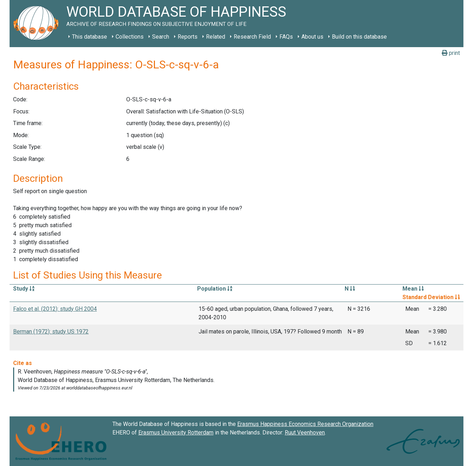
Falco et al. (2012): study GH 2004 (55, 308)
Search (160, 36)
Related (215, 36)
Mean (413, 288)
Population (214, 288)
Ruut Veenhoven (305, 432)
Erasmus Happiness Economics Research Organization (305, 424)
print (451, 53)
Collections (130, 36)
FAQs (286, 36)
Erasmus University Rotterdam (175, 432)
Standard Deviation (431, 297)
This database (89, 36)
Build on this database (359, 36)
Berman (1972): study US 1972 (51, 331)
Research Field (252, 36)
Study (23, 288)
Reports (187, 36)
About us (312, 36)
